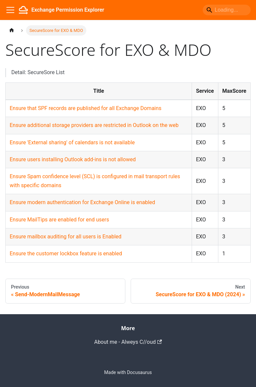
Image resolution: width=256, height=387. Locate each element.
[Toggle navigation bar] (10, 10)
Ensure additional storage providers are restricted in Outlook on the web (94, 125)
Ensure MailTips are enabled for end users (59, 219)
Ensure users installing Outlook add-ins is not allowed (73, 159)
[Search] (227, 10)
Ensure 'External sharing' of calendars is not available (72, 142)
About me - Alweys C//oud (128, 342)
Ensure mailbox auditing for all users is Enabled (65, 236)
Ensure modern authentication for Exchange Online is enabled (82, 202)
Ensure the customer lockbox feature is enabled (66, 253)
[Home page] (11, 30)
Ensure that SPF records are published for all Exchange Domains (85, 108)
